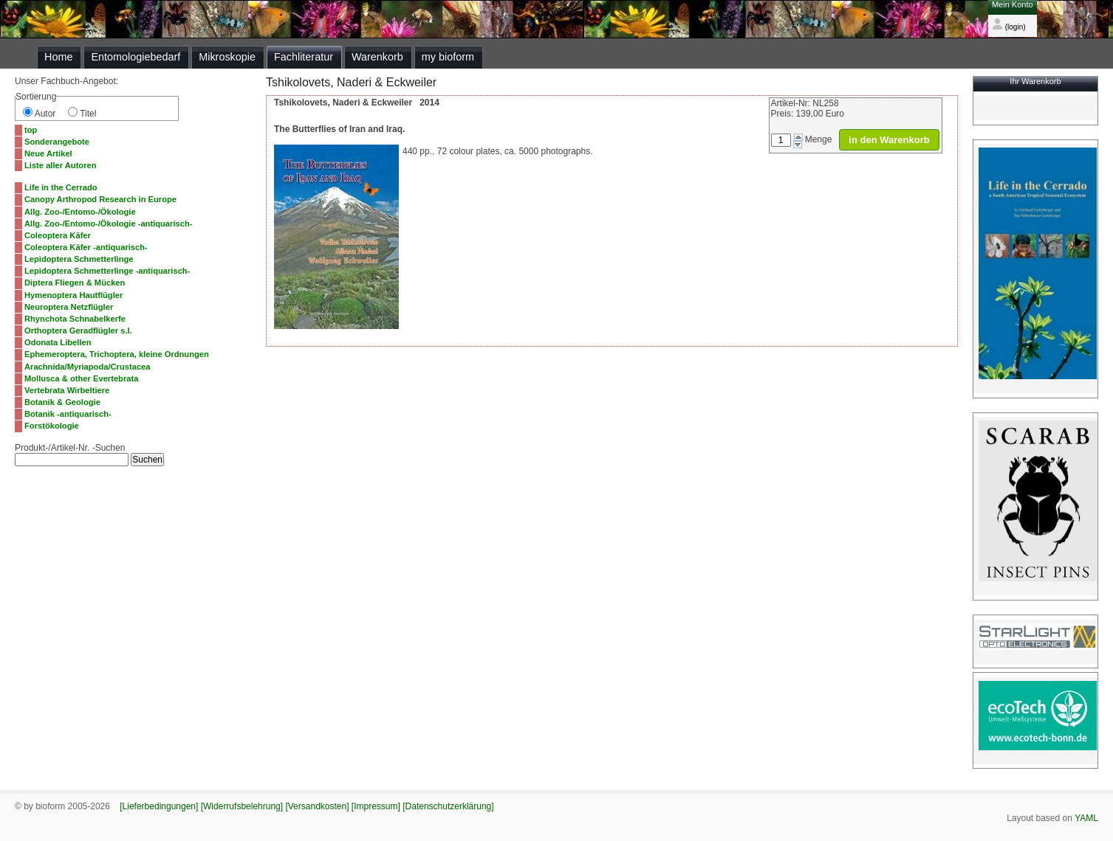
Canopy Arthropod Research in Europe (100, 199)
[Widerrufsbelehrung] (242, 806)
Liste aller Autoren (60, 165)
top (30, 129)
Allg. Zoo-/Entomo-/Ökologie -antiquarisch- (108, 223)
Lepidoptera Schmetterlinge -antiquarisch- (107, 270)
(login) (1009, 27)
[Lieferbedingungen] (159, 806)
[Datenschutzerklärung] (448, 806)
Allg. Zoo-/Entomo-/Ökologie (80, 211)
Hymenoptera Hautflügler (73, 295)
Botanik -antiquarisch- (68, 413)
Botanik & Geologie (62, 402)
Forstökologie (51, 425)
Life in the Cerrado (60, 187)
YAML (1086, 818)
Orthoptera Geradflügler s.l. (78, 330)
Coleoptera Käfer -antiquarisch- (86, 247)
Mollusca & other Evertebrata (81, 378)
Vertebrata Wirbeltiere (66, 390)
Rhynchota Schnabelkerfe (75, 318)
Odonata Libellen (58, 342)
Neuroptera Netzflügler (68, 306)
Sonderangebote (56, 141)
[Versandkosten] (317, 806)
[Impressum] (376, 806)
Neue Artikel (48, 153)
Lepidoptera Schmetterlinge (79, 259)
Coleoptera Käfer (57, 235)
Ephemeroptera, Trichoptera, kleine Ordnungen (116, 354)
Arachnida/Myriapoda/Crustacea (87, 366)
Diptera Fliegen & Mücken (74, 282)
